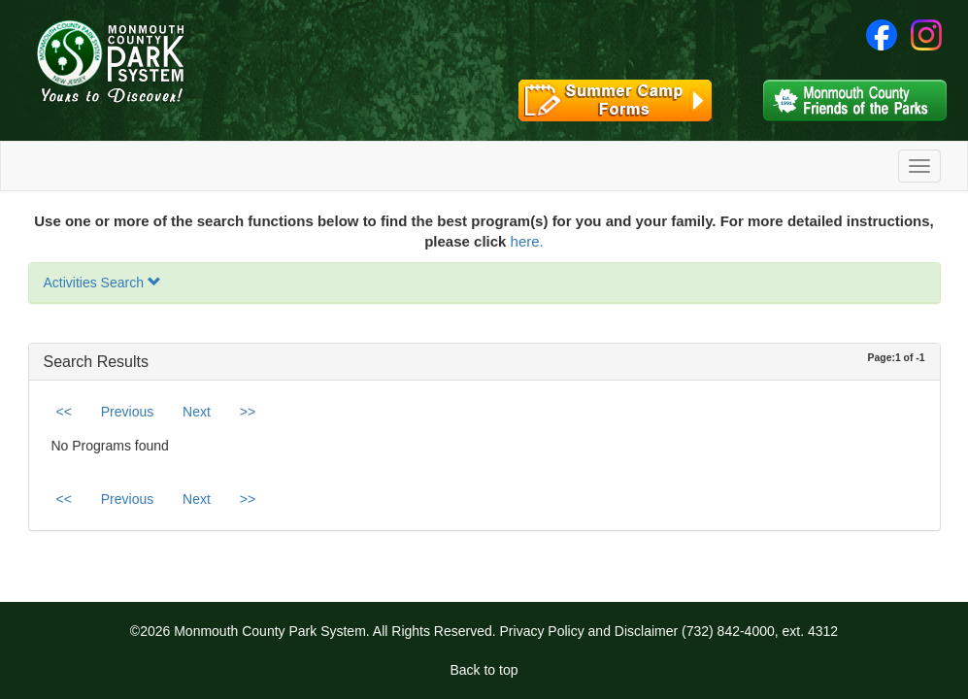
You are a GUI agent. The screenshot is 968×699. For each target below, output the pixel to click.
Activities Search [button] (102, 282)
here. (527, 241)
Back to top (483, 670)
